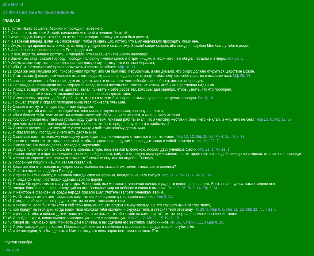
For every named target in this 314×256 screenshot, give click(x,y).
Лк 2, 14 (194, 188)
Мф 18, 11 (127, 67)
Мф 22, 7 (211, 141)
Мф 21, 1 (206, 149)
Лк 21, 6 (269, 209)
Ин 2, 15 (172, 218)
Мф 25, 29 (204, 136)
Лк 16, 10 (205, 98)
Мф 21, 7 (170, 175)
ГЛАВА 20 (10, 250)
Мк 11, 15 (155, 218)
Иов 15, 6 (264, 119)
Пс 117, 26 (176, 188)
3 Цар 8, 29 (213, 222)
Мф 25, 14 (241, 75)
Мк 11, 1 (222, 149)
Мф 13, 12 (185, 136)
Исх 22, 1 (235, 58)
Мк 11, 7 (186, 175)
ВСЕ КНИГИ (12, 4)
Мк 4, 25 (222, 136)
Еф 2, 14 (210, 188)
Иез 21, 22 (235, 209)
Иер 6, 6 (217, 209)
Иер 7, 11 (194, 222)
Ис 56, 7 (177, 222)
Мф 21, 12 (136, 218)
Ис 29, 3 (201, 209)
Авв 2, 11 (164, 196)
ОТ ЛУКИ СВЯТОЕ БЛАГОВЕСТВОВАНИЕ (38, 12)
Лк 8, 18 (237, 136)
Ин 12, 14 (204, 175)
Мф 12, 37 (283, 119)
